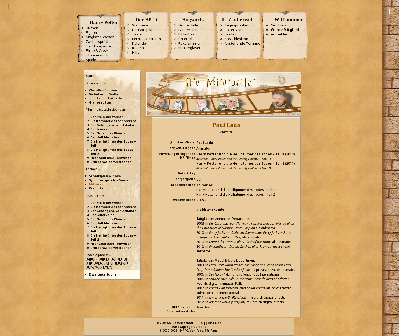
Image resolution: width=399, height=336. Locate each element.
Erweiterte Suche (102, 274)
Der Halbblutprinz (104, 137)
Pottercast (233, 29)
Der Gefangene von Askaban (113, 125)
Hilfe (136, 52)
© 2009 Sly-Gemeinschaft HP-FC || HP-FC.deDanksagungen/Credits (189, 325)
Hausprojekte (143, 29)
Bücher (92, 27)
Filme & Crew (97, 50)
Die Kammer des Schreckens (113, 121)
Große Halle (188, 25)
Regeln (138, 47)
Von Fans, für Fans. (204, 330)
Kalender (139, 43)
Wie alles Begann (103, 90)
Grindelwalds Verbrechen (111, 162)
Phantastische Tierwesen (111, 158)
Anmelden (279, 34)
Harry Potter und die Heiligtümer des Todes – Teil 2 (240, 163)
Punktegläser (189, 47)
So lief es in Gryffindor (107, 94)
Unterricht (186, 38)
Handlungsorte (98, 46)
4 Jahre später (100, 102)
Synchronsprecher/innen (109, 180)
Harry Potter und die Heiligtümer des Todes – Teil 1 (240, 154)
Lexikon (231, 34)
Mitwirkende (99, 184)
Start (90, 76)
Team (137, 34)
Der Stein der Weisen (107, 117)
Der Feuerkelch (102, 129)
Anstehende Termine (242, 43)
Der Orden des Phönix (107, 133)
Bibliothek (186, 34)
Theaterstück (97, 55)
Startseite (140, 25)
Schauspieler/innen (105, 176)
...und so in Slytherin (105, 98)
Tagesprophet (236, 25)
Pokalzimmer (189, 43)
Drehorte (96, 188)
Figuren (92, 32)
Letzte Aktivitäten (146, 38)
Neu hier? (279, 25)
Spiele (91, 59)
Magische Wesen (100, 36)
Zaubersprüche (99, 41)
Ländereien (188, 29)
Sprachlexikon (236, 38)
